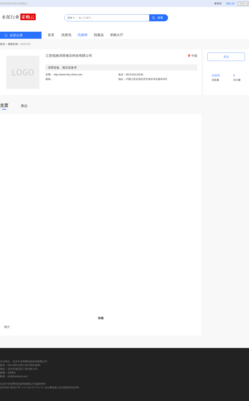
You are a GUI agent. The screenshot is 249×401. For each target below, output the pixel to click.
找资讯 (66, 35)
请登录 (218, 3)
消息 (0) (230, 3)
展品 (24, 105)
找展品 (99, 35)
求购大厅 (116, 35)
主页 (4, 105)
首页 (51, 35)
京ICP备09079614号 (32, 387)
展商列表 (13, 44)
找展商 (83, 35)
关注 (226, 56)
